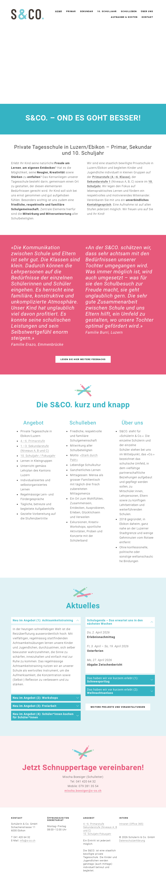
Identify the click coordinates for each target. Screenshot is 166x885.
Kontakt (147, 17)
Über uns (147, 11)
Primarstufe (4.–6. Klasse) (111, 177)
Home (58, 11)
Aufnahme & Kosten (124, 17)
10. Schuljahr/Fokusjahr (97, 833)
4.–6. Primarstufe (93, 823)
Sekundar (86, 11)
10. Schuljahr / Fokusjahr (37, 455)
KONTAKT (17, 818)
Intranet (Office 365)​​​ (131, 823)
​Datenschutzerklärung (132, 840)
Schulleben (129, 11)
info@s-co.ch (27, 840)
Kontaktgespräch (99, 204)
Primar (71, 11)
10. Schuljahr (107, 11)
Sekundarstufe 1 (99, 181)
